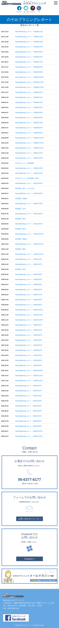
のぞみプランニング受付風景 (24, 163)
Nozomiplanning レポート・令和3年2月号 (28, 330)
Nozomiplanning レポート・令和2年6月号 (28, 289)
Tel (39, 9)
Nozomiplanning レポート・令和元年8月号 (29, 213)
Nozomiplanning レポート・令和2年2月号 (28, 264)
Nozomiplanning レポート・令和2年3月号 (28, 274)
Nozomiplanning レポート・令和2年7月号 (28, 294)
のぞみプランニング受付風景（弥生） (27, 178)
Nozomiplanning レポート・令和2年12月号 (29, 320)
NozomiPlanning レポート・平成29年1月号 (29, 31)
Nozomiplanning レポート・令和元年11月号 (29, 244)
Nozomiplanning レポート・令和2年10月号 (29, 310)
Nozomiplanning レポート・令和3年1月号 (28, 325)
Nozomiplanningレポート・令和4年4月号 (28, 401)
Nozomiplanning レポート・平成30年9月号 (29, 133)
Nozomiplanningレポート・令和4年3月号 (28, 396)
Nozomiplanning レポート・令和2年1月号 (28, 259)
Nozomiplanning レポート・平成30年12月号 (29, 148)
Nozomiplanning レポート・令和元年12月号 (29, 254)
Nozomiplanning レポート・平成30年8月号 (29, 128)
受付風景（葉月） (21, 219)
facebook (19, 9)
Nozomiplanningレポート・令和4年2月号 (28, 391)
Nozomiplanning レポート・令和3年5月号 (28, 345)
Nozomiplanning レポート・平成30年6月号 (29, 117)
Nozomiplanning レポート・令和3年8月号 (28, 360)
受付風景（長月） (21, 229)
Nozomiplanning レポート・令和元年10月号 (29, 234)
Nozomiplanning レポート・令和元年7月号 (29, 203)
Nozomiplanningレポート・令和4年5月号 (28, 406)
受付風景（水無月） (21, 198)
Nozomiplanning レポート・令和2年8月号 (28, 299)
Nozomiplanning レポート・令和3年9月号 (28, 365)
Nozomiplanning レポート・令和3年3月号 (28, 335)
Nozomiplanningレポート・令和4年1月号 (28, 385)
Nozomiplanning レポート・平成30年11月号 (29, 143)
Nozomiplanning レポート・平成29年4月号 (29, 47)
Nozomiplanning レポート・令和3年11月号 (29, 375)
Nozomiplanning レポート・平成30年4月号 (29, 107)
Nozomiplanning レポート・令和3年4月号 (28, 340)
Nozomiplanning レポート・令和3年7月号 (28, 355)
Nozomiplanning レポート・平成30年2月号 (29, 97)
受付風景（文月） (21, 208)
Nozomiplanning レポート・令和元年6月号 (29, 193)
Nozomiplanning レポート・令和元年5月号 (29, 183)
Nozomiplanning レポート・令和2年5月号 (28, 284)
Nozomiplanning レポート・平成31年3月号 (29, 168)
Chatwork (32, 9)
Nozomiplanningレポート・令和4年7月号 (28, 416)
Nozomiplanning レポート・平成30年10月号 (29, 138)
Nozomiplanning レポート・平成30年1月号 (29, 92)
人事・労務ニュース (26, 10)
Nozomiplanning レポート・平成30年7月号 (29, 122)
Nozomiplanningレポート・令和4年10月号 (28, 431)
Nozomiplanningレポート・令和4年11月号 (28, 436)
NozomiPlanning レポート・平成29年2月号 (29, 36)
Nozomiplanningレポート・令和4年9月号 (28, 426)
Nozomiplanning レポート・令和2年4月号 (28, 279)
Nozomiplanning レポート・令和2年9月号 (28, 305)
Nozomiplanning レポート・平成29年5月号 (29, 52)
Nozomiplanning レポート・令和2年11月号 (29, 315)
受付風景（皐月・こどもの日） (25, 188)
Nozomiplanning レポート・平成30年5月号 (29, 112)
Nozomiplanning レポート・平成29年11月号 (29, 82)
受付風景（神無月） (21, 239)
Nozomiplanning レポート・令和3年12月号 (29, 380)
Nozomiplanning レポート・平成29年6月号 (29, 57)
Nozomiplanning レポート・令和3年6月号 (28, 350)
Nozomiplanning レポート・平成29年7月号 (29, 62)
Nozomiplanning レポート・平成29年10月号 (29, 77)
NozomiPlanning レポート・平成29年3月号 (29, 42)
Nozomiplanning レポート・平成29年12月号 (29, 87)
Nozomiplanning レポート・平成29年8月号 (29, 67)
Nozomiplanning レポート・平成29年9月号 (29, 72)
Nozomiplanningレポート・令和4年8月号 (28, 421)
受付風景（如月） (21, 269)
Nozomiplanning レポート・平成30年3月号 (29, 102)
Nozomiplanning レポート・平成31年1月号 (29, 153)
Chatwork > (29, 559)
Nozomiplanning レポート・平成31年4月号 (29, 173)
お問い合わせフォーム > (29, 519)
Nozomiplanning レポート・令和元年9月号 (29, 224)
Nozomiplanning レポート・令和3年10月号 (29, 370)
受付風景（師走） (21, 249)
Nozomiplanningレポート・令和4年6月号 (28, 411)
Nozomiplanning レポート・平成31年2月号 (29, 158)
